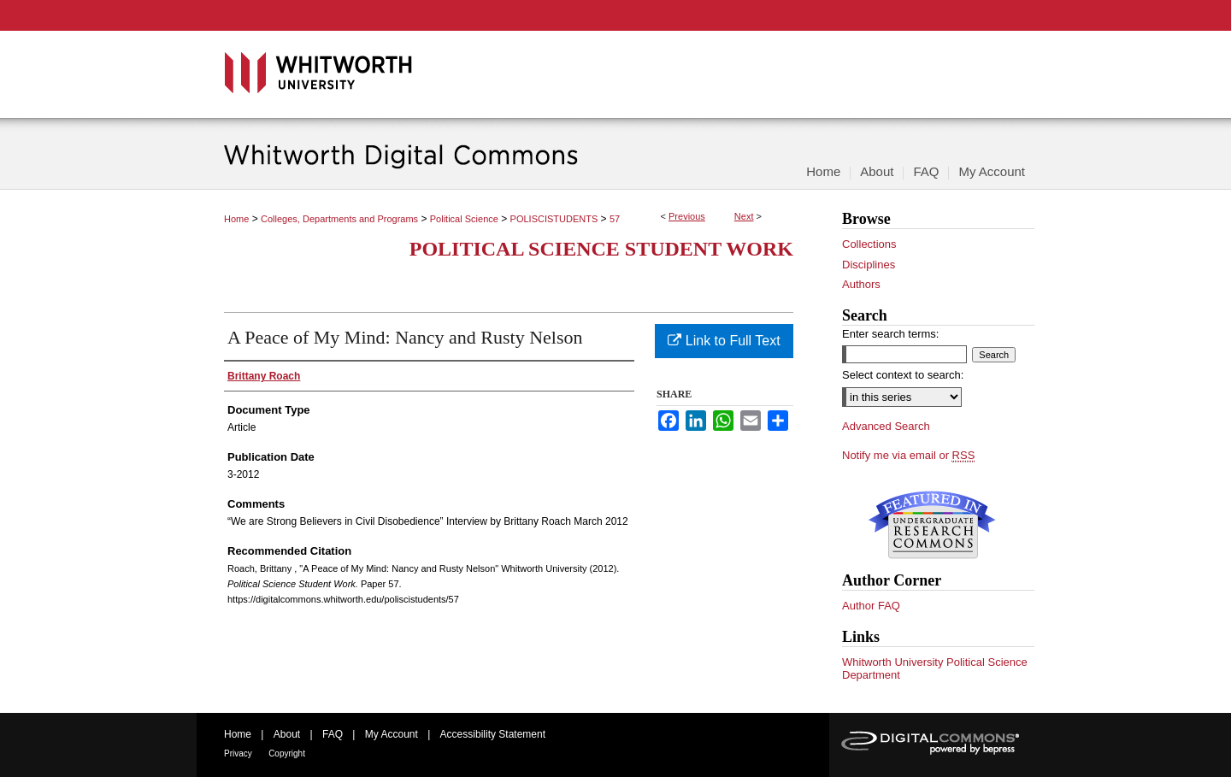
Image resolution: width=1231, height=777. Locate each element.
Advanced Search (886, 426)
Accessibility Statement (492, 734)
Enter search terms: (890, 333)
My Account (391, 734)
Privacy (238, 753)
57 (615, 219)
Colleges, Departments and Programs (339, 219)
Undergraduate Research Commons (931, 525)
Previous (687, 216)
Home (236, 219)
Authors (861, 284)
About (287, 734)
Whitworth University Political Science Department (935, 669)
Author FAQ (871, 605)
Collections (869, 244)
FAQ (332, 734)
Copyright (286, 753)
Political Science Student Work (601, 249)
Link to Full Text (724, 340)
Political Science (464, 219)
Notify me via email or (908, 455)
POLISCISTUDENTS (554, 219)
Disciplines (868, 264)
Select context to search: (902, 374)
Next (744, 216)
